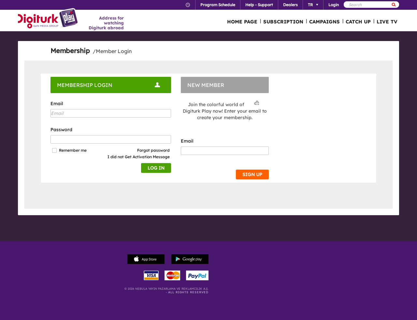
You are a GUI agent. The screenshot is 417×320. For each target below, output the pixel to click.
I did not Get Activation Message (139, 156)
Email (56, 103)
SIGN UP (252, 174)
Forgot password (153, 150)
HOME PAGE (242, 22)
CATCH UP (358, 22)
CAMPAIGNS (324, 22)
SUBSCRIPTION (283, 22)
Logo (48, 19)
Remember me (73, 150)
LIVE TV (387, 22)
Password (61, 129)
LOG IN (156, 168)
